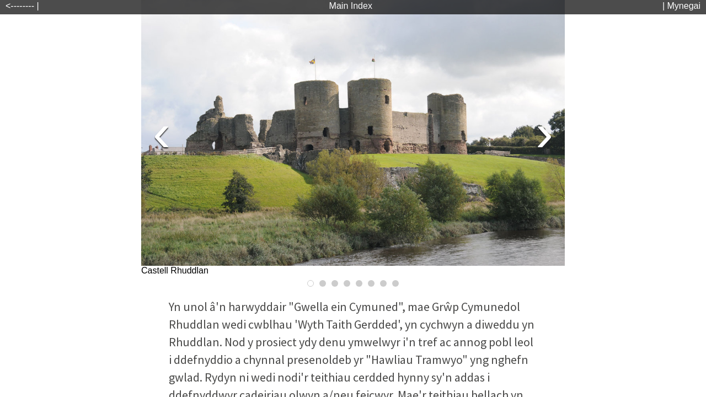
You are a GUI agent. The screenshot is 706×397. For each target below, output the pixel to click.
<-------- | (22, 5)
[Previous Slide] (161, 132)
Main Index (350, 5)
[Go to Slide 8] (395, 283)
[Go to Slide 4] (347, 283)
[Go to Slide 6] (371, 283)
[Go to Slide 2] (322, 283)
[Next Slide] (544, 132)
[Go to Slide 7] (383, 283)
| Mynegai (681, 5)
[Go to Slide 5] (359, 283)
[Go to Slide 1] (310, 283)
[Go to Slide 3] (334, 283)
